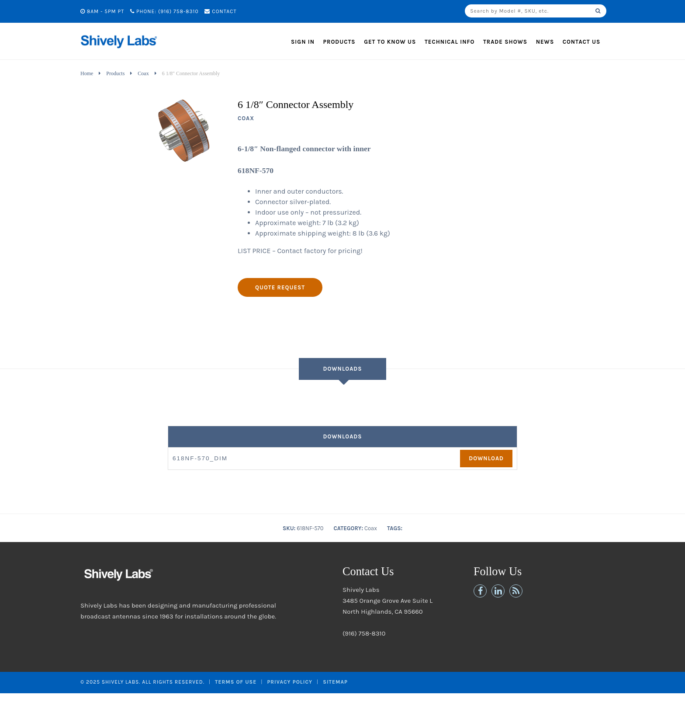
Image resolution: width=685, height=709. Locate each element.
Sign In (303, 41)
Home (86, 73)
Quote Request (280, 287)
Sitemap (335, 682)
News (545, 41)
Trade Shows (505, 41)
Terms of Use (235, 682)
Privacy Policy (289, 682)
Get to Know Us (390, 41)
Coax (143, 73)
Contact (220, 11)
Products (339, 41)
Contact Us (582, 41)
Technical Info (450, 41)
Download (486, 458)
